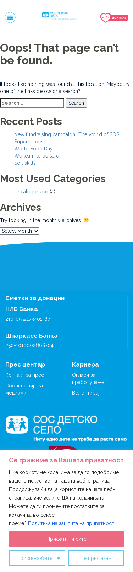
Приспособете (34, 558)
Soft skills (25, 163)
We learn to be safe (36, 156)
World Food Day (33, 149)
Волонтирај (85, 393)
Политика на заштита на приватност (71, 523)
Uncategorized (31, 191)
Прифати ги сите (66, 539)
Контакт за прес (24, 375)
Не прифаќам (96, 558)
